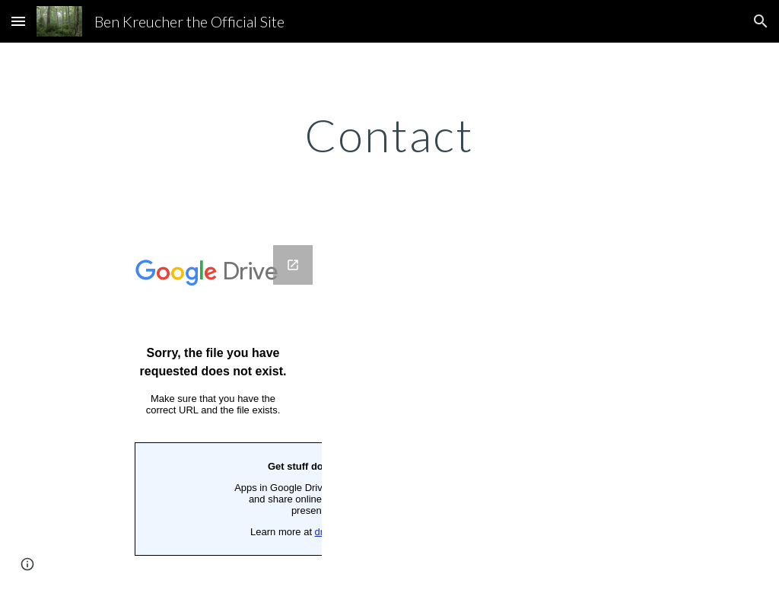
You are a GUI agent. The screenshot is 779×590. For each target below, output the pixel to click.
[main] (389, 135)
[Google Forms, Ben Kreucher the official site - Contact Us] (213, 408)
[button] (18, 21)
